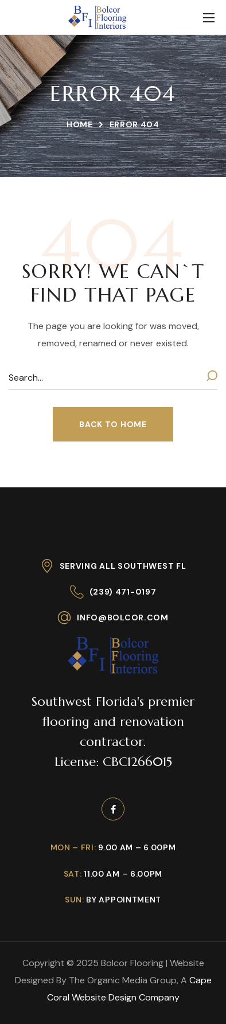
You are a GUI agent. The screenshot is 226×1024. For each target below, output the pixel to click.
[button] (113, 424)
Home (80, 124)
